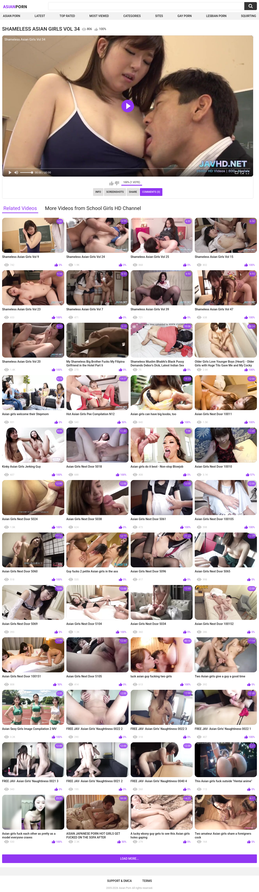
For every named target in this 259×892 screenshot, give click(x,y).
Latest (40, 16)
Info (98, 191)
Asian (15, 6)
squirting (248, 16)
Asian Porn (11, 16)
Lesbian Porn (216, 16)
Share (133, 191)
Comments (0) (151, 191)
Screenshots (115, 191)
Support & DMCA (119, 881)
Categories (132, 16)
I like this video (111, 183)
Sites (159, 16)
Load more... (129, 858)
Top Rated (67, 16)
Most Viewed (99, 16)
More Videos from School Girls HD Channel (93, 208)
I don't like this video (117, 183)
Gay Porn (184, 16)
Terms (147, 881)
